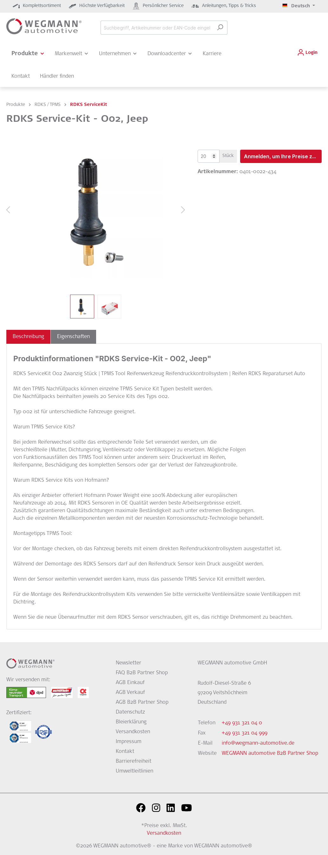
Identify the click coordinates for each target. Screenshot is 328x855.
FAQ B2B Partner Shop (142, 673)
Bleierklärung (131, 722)
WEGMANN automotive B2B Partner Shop (270, 753)
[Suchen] (220, 28)
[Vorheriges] (8, 210)
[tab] (28, 337)
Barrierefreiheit (133, 761)
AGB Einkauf (130, 682)
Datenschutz (130, 712)
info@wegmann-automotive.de (258, 743)
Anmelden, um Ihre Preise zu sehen (283, 156)
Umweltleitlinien (134, 771)
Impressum (128, 741)
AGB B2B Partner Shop (142, 702)
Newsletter (128, 663)
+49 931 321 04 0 (242, 723)
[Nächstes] (183, 210)
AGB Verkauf (130, 692)
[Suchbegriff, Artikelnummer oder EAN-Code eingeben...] (157, 28)
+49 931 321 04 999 (244, 733)
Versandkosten (133, 731)
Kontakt (125, 751)
